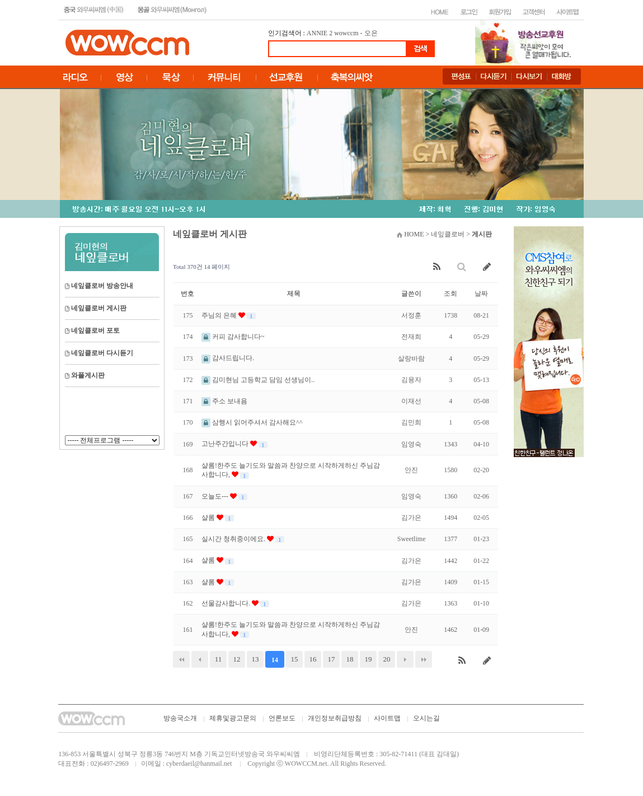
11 (218, 659)
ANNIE (317, 33)
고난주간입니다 (225, 444)
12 (237, 659)
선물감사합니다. (226, 603)
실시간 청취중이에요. (234, 539)
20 (387, 659)
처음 (181, 659)
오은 (371, 33)
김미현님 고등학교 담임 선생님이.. (258, 380)
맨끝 (423, 659)
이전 (199, 659)
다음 (405, 659)
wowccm (346, 33)
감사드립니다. (227, 358)
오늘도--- (215, 496)
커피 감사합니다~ (233, 337)
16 (313, 659)
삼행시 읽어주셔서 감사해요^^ (251, 422)
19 (368, 659)
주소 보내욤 (224, 401)
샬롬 (209, 518)
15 (294, 659)
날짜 (481, 293)
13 (255, 659)
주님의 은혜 (219, 315)
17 (331, 659)
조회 (450, 293)
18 (350, 659)
